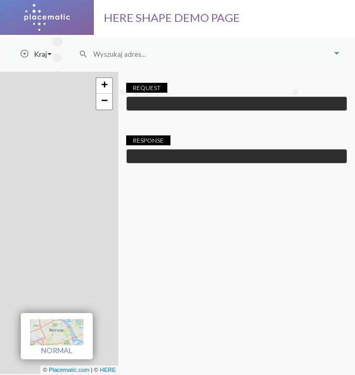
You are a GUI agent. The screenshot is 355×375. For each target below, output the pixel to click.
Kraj (43, 53)
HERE (108, 370)
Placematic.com (69, 370)
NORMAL (56, 337)
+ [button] (104, 86)
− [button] (104, 101)
